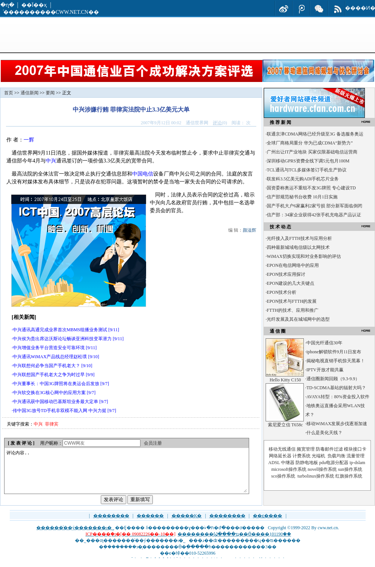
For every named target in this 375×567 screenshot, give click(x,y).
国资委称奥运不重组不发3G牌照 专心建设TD (311, 187)
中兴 (51, 161)
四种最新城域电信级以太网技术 (298, 247)
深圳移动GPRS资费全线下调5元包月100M (308, 161)
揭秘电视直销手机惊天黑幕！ (335, 360)
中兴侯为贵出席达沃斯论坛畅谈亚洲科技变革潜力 (62, 338)
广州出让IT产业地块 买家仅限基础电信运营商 (312, 152)
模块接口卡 (355, 449)
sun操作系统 (350, 469)
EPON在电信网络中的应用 (293, 265)
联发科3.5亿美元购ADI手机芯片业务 (303, 179)
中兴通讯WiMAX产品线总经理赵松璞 (50, 356)
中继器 (287, 462)
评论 (217, 122)
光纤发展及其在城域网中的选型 (298, 319)
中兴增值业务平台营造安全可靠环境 (49, 347)
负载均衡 (336, 455)
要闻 (50, 92)
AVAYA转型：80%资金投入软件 (337, 396)
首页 (8, 92)
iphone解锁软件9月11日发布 (333, 351)
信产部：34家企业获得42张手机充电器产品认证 (314, 214)
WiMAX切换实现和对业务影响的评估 (304, 256)
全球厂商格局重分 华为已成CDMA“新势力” (310, 143)
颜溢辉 (249, 230)
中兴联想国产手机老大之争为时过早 (49, 374)
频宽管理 (306, 449)
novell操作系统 (322, 469)
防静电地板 (307, 462)
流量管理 (356, 455)
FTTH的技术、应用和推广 (292, 310)
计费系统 (302, 455)
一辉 (29, 140)
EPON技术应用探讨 (286, 274)
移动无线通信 (282, 449)
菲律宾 (51, 424)
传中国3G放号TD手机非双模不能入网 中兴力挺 (59, 410)
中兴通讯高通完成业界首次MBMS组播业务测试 (60, 329)
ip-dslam (357, 462)
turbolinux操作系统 (315, 476)
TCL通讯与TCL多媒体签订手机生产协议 (307, 170)
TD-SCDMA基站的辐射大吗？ (336, 387)
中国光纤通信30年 (324, 342)
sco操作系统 (283, 476)
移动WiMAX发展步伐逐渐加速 (336, 423)
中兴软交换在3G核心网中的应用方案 (49, 392)
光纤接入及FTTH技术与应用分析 (299, 238)
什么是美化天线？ (324, 432)
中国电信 (142, 174)
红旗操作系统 (348, 476)
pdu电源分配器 (333, 462)
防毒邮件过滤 (329, 449)
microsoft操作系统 (288, 469)
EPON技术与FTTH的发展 (292, 301)
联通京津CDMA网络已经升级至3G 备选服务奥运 (315, 134)
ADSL (274, 462)
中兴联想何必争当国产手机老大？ (46, 365)
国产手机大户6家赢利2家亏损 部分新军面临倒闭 (314, 205)
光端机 (318, 455)
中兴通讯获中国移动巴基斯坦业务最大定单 (55, 401)
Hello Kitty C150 (285, 379)
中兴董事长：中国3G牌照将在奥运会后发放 (56, 383)
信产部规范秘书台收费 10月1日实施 (302, 196)
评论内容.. (126, 475)
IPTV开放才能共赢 (325, 369)
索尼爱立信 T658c (285, 424)
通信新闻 (30, 92)
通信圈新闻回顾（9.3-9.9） (333, 378)
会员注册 (153, 443)
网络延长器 (280, 455)
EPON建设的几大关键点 (290, 283)
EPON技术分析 (281, 292)
